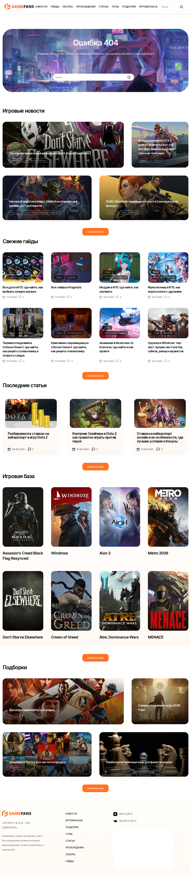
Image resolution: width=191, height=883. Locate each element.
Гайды (55, 6)
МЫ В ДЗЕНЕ (123, 820)
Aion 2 (104, 553)
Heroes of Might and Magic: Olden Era (42, 212)
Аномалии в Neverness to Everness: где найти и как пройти (116, 347)
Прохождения (85, 6)
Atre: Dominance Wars (119, 638)
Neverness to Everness (18, 277)
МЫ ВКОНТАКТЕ (125, 828)
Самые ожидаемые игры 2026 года (159, 714)
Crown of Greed (64, 638)
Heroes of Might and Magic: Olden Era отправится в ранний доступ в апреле (43, 203)
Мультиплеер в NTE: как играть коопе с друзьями (165, 289)
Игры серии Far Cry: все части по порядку (37, 768)
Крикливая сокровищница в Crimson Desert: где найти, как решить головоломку (70, 347)
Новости (41, 6)
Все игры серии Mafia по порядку (32, 716)
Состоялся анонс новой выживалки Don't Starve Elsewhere (49, 153)
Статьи (103, 6)
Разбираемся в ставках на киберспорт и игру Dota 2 (28, 436)
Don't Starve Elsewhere (35, 160)
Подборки (129, 6)
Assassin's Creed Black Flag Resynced (23, 556)
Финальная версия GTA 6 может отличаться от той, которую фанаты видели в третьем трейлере (156, 147)
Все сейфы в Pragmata (66, 287)
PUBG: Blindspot (129, 212)
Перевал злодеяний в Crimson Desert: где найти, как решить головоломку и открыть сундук (21, 349)
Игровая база (148, 6)
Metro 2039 (158, 553)
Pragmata (71, 277)
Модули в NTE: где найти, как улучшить (118, 289)
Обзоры (67, 6)
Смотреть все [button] (95, 231)
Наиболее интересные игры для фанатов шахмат (139, 768)
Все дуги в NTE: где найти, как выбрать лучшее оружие (23, 289)
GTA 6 (156, 160)
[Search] (172, 6)
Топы (115, 6)
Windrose (168, 333)
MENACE (156, 638)
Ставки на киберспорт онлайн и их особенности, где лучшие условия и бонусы (160, 438)
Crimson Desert (26, 333)
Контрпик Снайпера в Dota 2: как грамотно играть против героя (94, 438)
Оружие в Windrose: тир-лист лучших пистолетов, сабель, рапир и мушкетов (166, 347)
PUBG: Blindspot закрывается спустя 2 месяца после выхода (142, 203)
